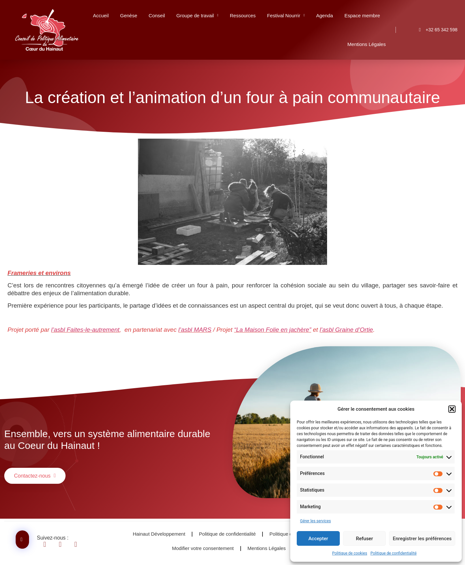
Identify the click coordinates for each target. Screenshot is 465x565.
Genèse (128, 15)
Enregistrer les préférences (422, 539)
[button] (452, 409)
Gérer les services (315, 521)
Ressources (243, 15)
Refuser (364, 539)
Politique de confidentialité (393, 553)
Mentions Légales (366, 44)
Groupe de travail (197, 15)
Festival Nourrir (286, 15)
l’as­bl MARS (195, 329)
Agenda (324, 15)
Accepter (318, 539)
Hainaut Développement (159, 534)
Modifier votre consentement (203, 548)
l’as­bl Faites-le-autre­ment (85, 329)
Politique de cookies (349, 553)
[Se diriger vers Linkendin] (64, 544)
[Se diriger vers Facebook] (48, 544)
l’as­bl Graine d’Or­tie (346, 329)
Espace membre (362, 15)
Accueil (101, 15)
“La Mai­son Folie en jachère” (272, 329)
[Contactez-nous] (22, 539)
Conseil (157, 15)
